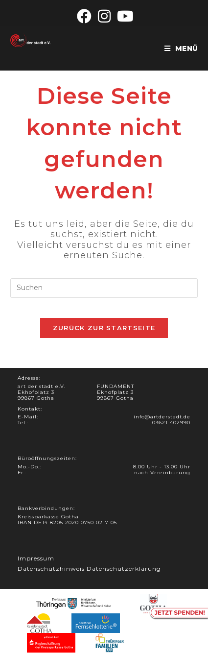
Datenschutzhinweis (51, 568)
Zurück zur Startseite (104, 328)
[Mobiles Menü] (181, 48)
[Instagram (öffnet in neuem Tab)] (104, 16)
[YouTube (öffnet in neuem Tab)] (124, 16)
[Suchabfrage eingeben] (104, 288)
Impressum (36, 558)
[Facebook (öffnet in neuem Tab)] (84, 16)
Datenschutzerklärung (124, 568)
